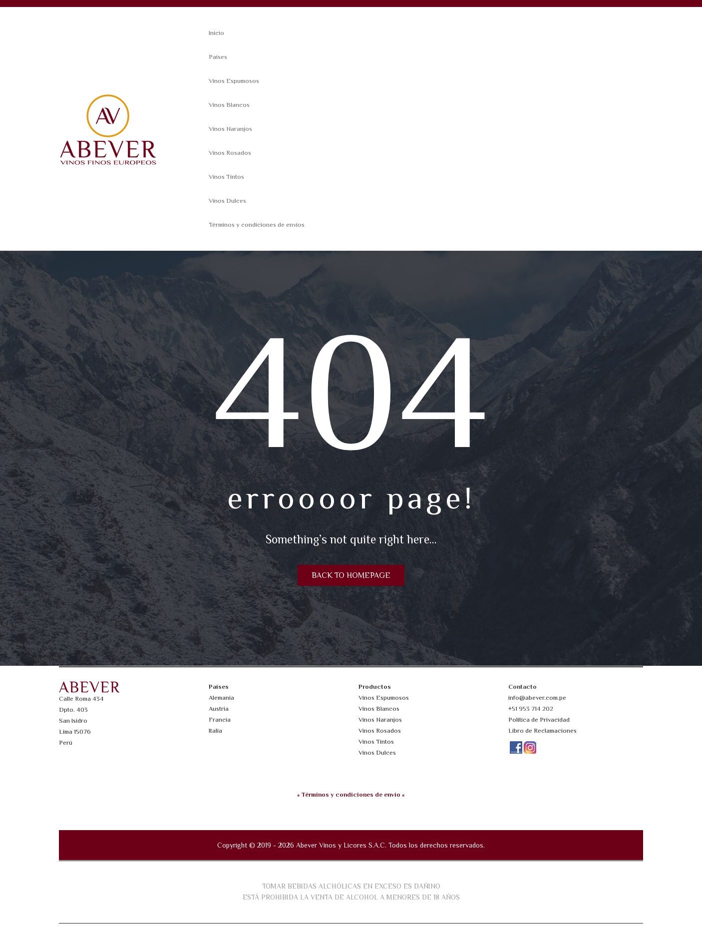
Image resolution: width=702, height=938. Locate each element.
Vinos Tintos (226, 176)
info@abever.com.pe (537, 697)
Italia (215, 730)
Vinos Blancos (229, 104)
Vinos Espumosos (234, 80)
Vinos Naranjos (230, 128)
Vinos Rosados (230, 152)
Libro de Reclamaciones (542, 730)
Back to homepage (351, 575)
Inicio (216, 32)
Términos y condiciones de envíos (257, 224)
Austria (219, 708)
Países (218, 56)
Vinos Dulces (227, 200)
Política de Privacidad (539, 719)
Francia (220, 719)
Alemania (221, 697)
